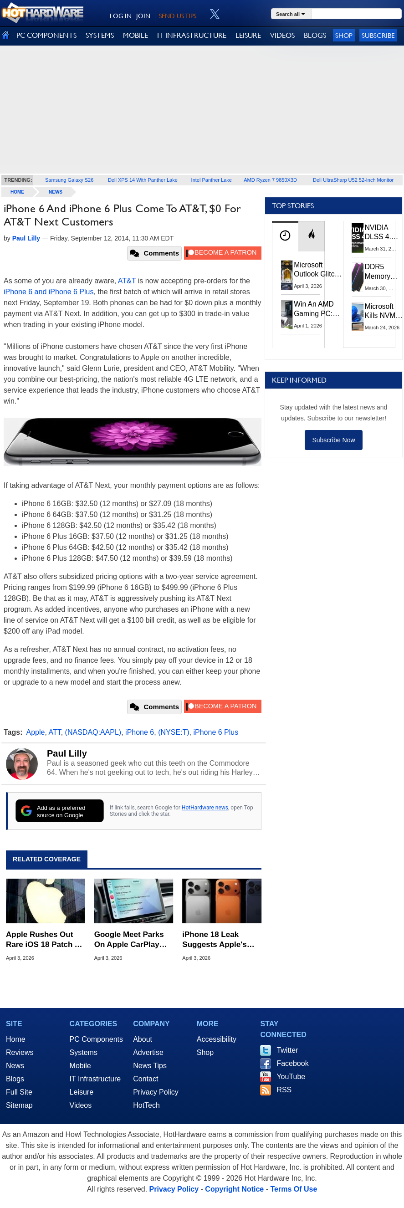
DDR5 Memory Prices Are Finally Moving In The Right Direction (381, 272)
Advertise (148, 1052)
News (55, 192)
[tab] (285, 236)
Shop (344, 35)
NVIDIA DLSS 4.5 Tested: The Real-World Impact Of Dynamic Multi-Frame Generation (382, 233)
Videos (81, 1105)
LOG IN (121, 16)
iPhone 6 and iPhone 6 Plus (48, 292)
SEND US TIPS (177, 16)
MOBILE (135, 35)
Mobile (80, 1066)
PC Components (96, 1039)
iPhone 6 (139, 732)
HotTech (146, 1105)
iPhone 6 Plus (215, 732)
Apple (35, 732)
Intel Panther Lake (211, 180)
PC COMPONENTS (46, 35)
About (142, 1039)
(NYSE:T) (173, 732)
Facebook (292, 1063)
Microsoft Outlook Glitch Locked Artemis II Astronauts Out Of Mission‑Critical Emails (318, 270)
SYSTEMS (100, 35)
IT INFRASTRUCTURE (191, 35)
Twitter (287, 1050)
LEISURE (248, 35)
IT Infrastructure (95, 1079)
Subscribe (378, 35)
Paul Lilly (67, 753)
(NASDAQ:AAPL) (93, 732)
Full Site (19, 1092)
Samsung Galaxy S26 (69, 180)
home (17, 192)
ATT (54, 732)
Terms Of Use (293, 1189)
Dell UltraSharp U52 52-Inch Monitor (353, 180)
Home (16, 1039)
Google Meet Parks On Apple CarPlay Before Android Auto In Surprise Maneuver (133, 940)
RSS (283, 1090)
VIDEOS (282, 35)
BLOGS (315, 35)
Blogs (15, 1079)
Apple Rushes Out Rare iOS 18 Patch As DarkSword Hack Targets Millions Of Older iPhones (45, 940)
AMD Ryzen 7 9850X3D (270, 180)
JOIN (143, 16)
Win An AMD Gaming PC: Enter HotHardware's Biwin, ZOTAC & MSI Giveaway (317, 309)
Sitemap (19, 1105)
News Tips (150, 1066)
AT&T (127, 281)
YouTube (290, 1076)
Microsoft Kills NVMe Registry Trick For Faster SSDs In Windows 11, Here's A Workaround (384, 311)
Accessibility (216, 1039)
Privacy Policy (156, 1092)
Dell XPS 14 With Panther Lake (143, 180)
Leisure (81, 1092)
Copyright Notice (234, 1189)
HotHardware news (205, 807)
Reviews (19, 1052)
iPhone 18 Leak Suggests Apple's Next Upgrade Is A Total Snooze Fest (215, 940)
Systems (83, 1052)
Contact (145, 1079)
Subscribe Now (333, 440)
